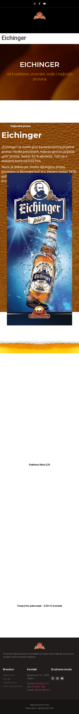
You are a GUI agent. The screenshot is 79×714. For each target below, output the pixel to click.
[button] (39, 26)
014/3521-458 (38, 687)
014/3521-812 (42, 683)
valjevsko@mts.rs (42, 690)
